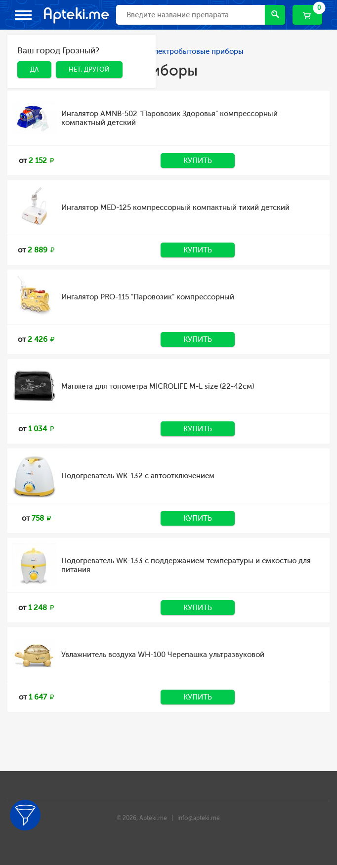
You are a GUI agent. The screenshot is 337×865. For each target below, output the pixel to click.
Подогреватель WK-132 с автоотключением (137, 475)
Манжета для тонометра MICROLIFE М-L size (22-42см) (157, 386)
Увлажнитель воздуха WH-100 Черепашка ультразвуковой (162, 654)
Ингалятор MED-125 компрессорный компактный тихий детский (175, 207)
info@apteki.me (198, 818)
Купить (197, 160)
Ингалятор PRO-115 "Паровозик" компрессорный (147, 296)
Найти (275, 14)
